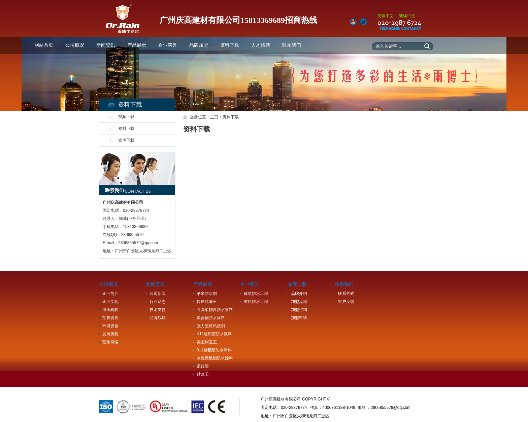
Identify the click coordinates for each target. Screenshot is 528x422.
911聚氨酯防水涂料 (214, 350)
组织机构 (110, 309)
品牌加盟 (198, 45)
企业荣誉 (167, 45)
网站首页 (43, 45)
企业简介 (110, 293)
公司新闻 (158, 293)
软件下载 (126, 140)
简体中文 (385, 15)
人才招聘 (260, 45)
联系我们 (291, 45)
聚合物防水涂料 (211, 317)
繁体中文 (407, 15)
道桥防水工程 (256, 301)
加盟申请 (299, 317)
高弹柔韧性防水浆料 (215, 309)
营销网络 (110, 342)
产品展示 (136, 45)
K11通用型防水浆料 (214, 334)
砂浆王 (203, 374)
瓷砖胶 (203, 366)
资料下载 (229, 45)
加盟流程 (299, 301)
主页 (214, 117)
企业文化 (110, 301)
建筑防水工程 (256, 293)
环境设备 (110, 325)
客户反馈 (346, 301)
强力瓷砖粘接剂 (211, 325)
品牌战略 (158, 317)
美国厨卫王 (207, 342)
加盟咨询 (299, 309)
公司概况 (74, 45)
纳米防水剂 (207, 293)
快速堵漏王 (207, 301)
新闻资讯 (105, 45)
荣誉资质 (110, 317)
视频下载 (126, 116)
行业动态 (158, 301)
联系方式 (346, 293)
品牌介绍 (299, 293)
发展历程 (110, 334)
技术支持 (158, 309)
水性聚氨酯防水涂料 (215, 358)
